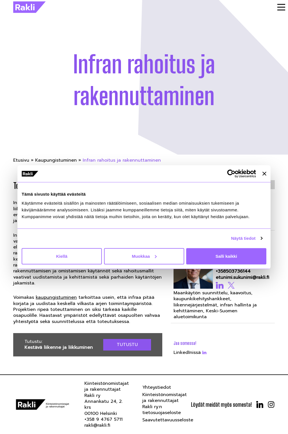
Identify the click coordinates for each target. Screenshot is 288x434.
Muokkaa (144, 256)
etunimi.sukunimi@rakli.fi (242, 278)
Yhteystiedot (156, 387)
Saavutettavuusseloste (167, 420)
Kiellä (61, 256)
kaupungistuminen (56, 297)
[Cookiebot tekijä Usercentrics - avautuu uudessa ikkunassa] (231, 173)
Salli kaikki (226, 256)
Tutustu (127, 344)
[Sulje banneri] (264, 174)
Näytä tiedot (243, 238)
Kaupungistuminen (56, 160)
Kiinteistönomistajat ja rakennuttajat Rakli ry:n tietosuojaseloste (164, 403)
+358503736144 (233, 271)
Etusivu (21, 160)
